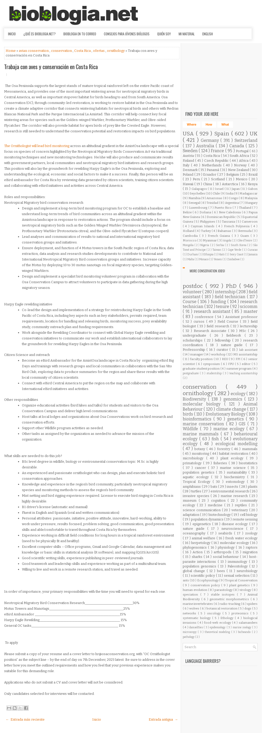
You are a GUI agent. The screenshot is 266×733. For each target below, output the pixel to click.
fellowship (223, 340)
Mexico (242, 179)
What (225, 124)
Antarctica (230, 184)
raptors (251, 547)
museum (191, 500)
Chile (216, 193)
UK (253, 134)
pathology (189, 637)
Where (191, 124)
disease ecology (235, 524)
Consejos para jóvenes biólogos (126, 33)
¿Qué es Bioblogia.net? (39, 33)
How (209, 124)
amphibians (192, 486)
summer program (239, 368)
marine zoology (242, 627)
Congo (234, 198)
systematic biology (197, 618)
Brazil (252, 174)
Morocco (190, 240)
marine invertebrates (198, 604)
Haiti (222, 254)
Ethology (227, 618)
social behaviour (226, 557)
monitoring (201, 453)
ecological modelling (236, 443)
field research (218, 326)
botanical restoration (222, 608)
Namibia (194, 198)
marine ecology (229, 428)
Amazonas (214, 198)
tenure (223, 306)
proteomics (240, 613)
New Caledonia (230, 212)
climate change (231, 409)
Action (198, 552)
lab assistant (248, 350)
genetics (236, 419)
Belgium (233, 174)
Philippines (208, 221)
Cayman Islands (203, 226)
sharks (198, 557)
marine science (234, 468)
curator (223, 350)
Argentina (232, 203)
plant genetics (240, 585)
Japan (236, 189)
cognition (219, 500)
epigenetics (202, 524)
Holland (189, 231)
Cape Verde (235, 249)
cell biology (248, 515)
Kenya (252, 184)
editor (247, 364)
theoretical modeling (218, 632)
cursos (200, 321)
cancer (201, 468)
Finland (189, 160)
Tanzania (229, 221)
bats (214, 486)
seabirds (226, 533)
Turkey (206, 231)
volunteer (192, 291)
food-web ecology (218, 622)
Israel (219, 189)
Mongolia (188, 245)
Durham (192, 254)
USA (189, 134)
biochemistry (235, 477)
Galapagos (200, 189)
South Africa (240, 156)
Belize (188, 212)
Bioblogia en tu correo (79, 33)
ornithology (116, 51)
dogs (248, 608)
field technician (231, 296)
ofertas (99, 51)
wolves (194, 608)
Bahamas (225, 231)
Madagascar (248, 193)
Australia (206, 145)
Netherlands (212, 165)
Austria (189, 156)
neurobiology (247, 571)
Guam (245, 236)
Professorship (194, 350)
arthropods (223, 552)
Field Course (229, 321)
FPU (231, 364)
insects (233, 486)
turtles (196, 491)
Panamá (213, 170)
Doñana (206, 212)
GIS (243, 423)
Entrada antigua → (163, 719)
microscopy (190, 632)
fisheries (221, 463)
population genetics (199, 472)
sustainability (238, 472)
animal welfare (204, 538)
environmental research (230, 491)
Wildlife (191, 428)
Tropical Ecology (198, 482)
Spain (222, 134)
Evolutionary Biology (226, 414)
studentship (214, 373)
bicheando (245, 632)
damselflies (196, 627)
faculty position (202, 359)
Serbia (220, 245)
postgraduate (191, 373)
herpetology (201, 543)
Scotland (218, 179)
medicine (216, 505)
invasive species (197, 496)
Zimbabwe (233, 259)
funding (219, 301)
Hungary (251, 203)
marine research (235, 496)
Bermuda (245, 231)
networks (190, 613)
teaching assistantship (243, 373)
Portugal (243, 151)
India (230, 193)
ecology (238, 393)
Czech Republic (217, 160)
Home (11, 51)
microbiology (194, 458)
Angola (227, 240)
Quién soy (164, 33)
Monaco (204, 259)
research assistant (213, 311)
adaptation (191, 515)
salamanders (248, 622)
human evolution (195, 590)
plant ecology (233, 458)
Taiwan (217, 249)
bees (222, 571)
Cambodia (191, 236)
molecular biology (203, 404)
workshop (218, 354)
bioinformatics (198, 419)
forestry (224, 449)
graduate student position (201, 368)
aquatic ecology (197, 477)
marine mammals (202, 433)
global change (195, 571)
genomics (233, 399)
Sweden (191, 150)
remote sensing (244, 519)
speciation (191, 594)
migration (250, 552)
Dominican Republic (222, 217)
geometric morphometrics (230, 599)
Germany (211, 140)
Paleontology (238, 566)
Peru (197, 179)
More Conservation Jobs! (207, 270)
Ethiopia (208, 254)
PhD (232, 286)
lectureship (248, 326)
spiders (252, 604)
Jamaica (252, 254)
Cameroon (249, 221)
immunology (238, 562)
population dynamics (207, 519)
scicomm (248, 306)
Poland (188, 174)
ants (186, 580)
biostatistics (248, 463)
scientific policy (203, 575)
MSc (243, 331)
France (218, 150)
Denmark (190, 170)
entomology (236, 482)
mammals (249, 449)
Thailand (245, 207)
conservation (62, 51)
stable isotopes (224, 594)
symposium (212, 364)
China (208, 184)
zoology (251, 533)
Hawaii (188, 184)
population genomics (200, 566)
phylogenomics (195, 547)
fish (216, 438)
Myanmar (210, 240)
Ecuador (210, 174)
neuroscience (233, 529)
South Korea (239, 245)
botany (200, 449)
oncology (214, 613)
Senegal (195, 203)
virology (245, 590)
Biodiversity (195, 399)
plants (252, 486)
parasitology (223, 590)
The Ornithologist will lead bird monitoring (37, 146)
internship (225, 291)
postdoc (194, 286)
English (207, 33)
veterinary (240, 510)
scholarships (193, 340)
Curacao (252, 249)
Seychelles (198, 193)
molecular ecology (235, 543)
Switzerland (246, 140)
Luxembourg (198, 207)
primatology (193, 463)
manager (197, 354)
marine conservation (204, 423)
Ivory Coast (237, 254)
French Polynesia (237, 226)
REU (225, 359)
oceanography (195, 533)
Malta (191, 259)
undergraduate (196, 335)
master (250, 311)
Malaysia (251, 198)
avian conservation (34, 51)
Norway (241, 165)
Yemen (218, 259)
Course (190, 301)
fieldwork (235, 335)
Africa (244, 160)
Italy (187, 165)
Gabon (252, 189)
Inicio (12, 33)
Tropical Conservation (241, 580)
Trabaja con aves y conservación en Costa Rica (51, 66)
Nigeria (205, 245)
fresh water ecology (241, 538)
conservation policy (205, 585)
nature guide (233, 345)
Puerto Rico (223, 207)
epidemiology (218, 627)
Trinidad (212, 203)
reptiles (242, 505)
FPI (239, 359)
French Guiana (219, 236)
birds (188, 414)
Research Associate (211, 331)
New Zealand (239, 170)
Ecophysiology (208, 580)
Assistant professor (241, 317)
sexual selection (237, 575)
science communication (202, 510)
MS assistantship (245, 354)
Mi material (187, 33)
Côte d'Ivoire (245, 240)
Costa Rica (83, 51)
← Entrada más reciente (25, 719)
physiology (227, 547)
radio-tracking (230, 604)
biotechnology (220, 515)
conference (205, 317)
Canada (237, 145)
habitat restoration (234, 453)
